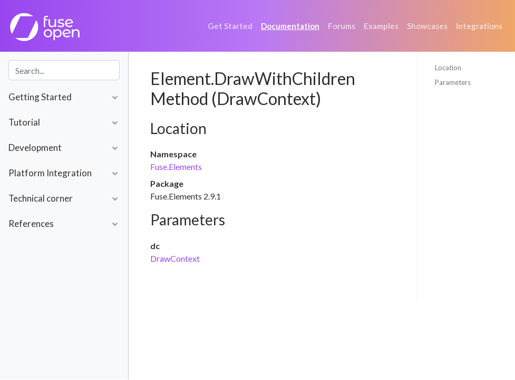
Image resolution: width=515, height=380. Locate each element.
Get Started (230, 26)
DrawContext (175, 258)
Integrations (479, 26)
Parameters (453, 82)
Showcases (427, 26)
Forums (341, 26)
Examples (381, 26)
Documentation (290, 26)
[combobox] (64, 70)
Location (448, 67)
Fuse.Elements (176, 167)
